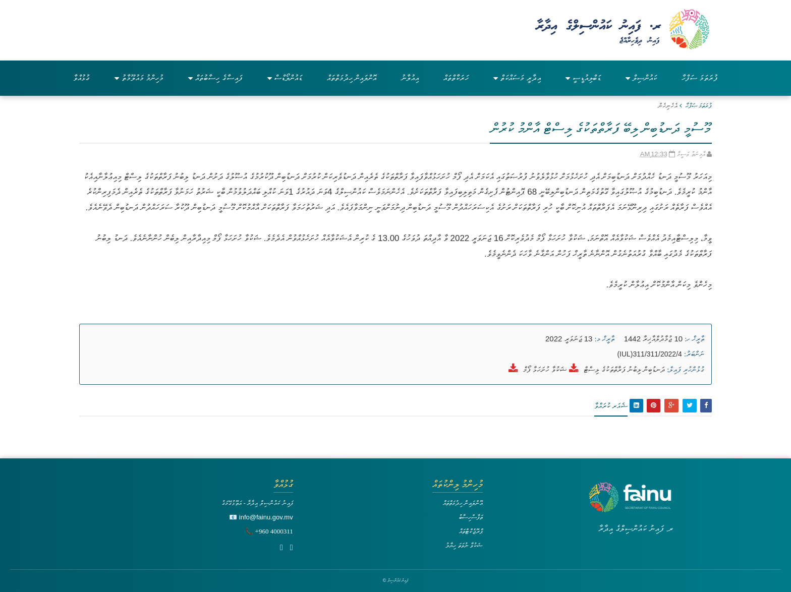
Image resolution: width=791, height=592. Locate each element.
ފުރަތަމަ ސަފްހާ (700, 78)
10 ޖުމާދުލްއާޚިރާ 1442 (653, 338)
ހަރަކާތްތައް (456, 78)
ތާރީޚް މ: (604, 339)
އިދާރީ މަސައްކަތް (516, 78)
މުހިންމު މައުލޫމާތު (139, 78)
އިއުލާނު (410, 78)
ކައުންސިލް (641, 78)
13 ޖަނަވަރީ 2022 (568, 338)
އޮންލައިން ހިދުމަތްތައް (351, 78)
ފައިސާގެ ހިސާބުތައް (215, 78)
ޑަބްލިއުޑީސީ (583, 78)
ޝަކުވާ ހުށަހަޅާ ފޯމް (545, 369)
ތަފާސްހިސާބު (471, 517)
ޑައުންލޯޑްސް (284, 78)
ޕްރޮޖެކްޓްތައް (471, 531)
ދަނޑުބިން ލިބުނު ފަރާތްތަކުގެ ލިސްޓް (624, 369)
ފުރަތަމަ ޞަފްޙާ (699, 105)
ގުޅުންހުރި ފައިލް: (685, 370)
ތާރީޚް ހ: (694, 339)
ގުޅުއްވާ (81, 78)
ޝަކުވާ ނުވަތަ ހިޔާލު (464, 545)
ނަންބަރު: (694, 354)
